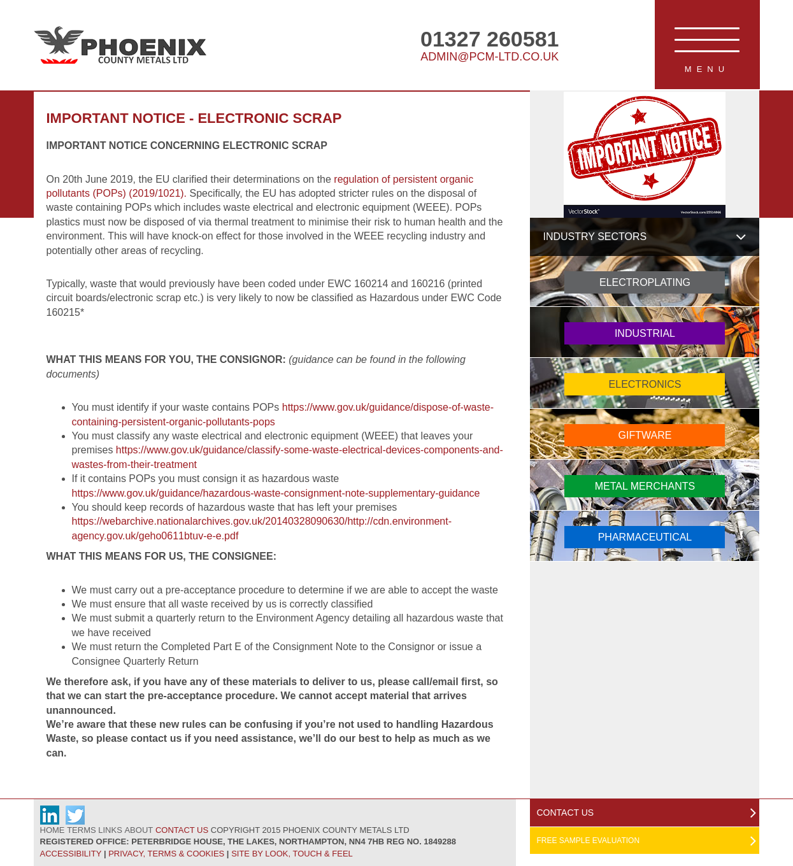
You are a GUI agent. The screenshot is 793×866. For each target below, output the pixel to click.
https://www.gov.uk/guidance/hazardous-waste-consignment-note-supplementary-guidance (276, 493)
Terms (81, 830)
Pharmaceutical (645, 537)
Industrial (645, 333)
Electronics (645, 384)
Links (110, 830)
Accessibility (71, 853)
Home (52, 830)
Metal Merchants (645, 486)
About (138, 830)
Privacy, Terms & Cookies (166, 853)
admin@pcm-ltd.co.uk (489, 56)
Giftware (645, 435)
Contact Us (181, 830)
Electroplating (644, 282)
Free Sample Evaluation (587, 840)
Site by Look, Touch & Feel (292, 853)
